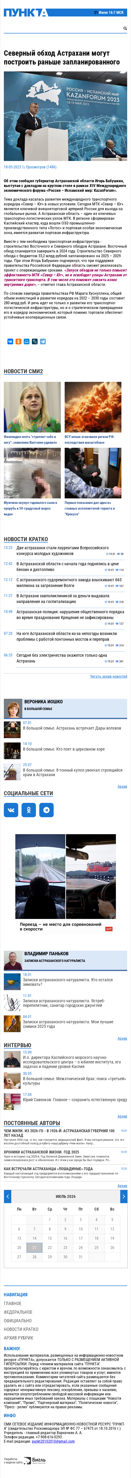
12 (112, 1229)
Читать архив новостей (108, 676)
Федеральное (18, 1312)
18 (96, 1238)
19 (112, 1238)
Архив (122, 786)
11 (96, 1229)
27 (19, 1257)
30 (65, 1257)
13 (19, 1238)
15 (50, 1238)
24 (81, 1248)
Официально (18, 1320)
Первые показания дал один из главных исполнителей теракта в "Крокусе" (90, 508)
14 (34, 1238)
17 (81, 1238)
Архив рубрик (18, 1338)
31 (81, 1257)
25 (96, 1248)
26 (112, 1248)
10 (81, 1229)
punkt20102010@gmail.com (53, 1441)
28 (34, 1257)
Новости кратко (21, 1329)
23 (65, 1248)
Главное (12, 1303)
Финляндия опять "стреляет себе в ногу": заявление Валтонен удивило (30, 440)
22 (50, 1248)
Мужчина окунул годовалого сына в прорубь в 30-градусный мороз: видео (30, 508)
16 (65, 1238)
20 (19, 1248)
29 (50, 1257)
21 (34, 1248)
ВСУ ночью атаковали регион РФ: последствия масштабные (89, 440)
